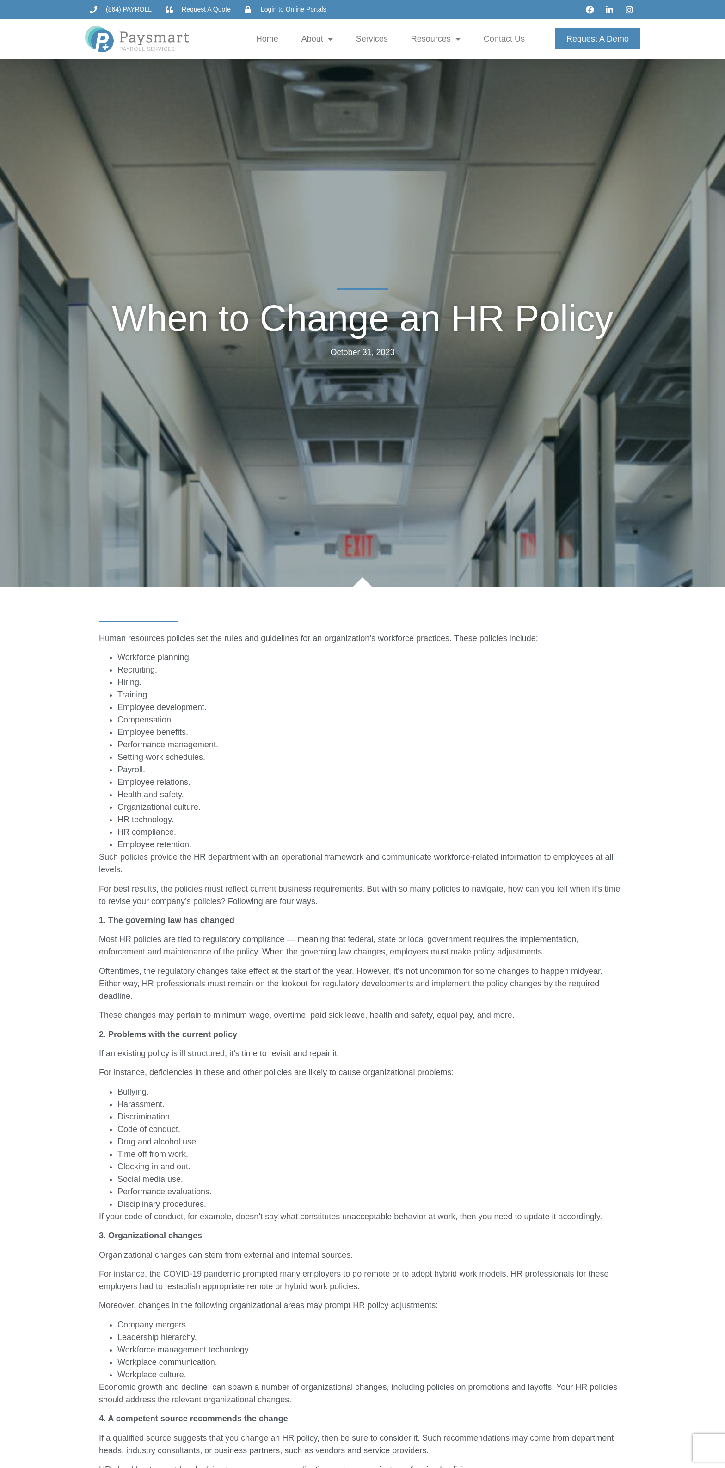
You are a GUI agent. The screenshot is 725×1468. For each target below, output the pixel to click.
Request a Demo (597, 38)
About (317, 39)
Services (372, 38)
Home (267, 38)
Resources (436, 39)
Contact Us (504, 38)
